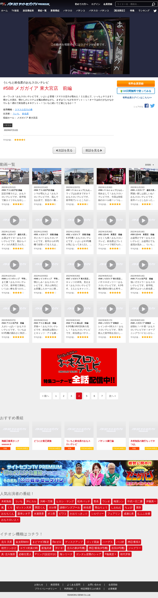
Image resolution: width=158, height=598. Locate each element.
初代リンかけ (8, 548)
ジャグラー (134, 548)
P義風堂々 (111, 554)
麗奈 (138, 507)
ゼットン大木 (23, 507)
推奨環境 (55, 584)
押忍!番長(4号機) (98, 548)
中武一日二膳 (135, 501)
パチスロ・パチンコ (99, 10)
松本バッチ (83, 501)
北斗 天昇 (6, 542)
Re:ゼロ (57, 542)
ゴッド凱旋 (92, 542)
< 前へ (45, 396)
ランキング (143, 10)
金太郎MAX (22, 542)
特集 (132, 10)
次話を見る (64, 150)
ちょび (128, 507)
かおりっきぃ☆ (79, 513)
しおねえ (116, 507)
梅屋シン (119, 501)
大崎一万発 (46, 501)
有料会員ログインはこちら (136, 97)
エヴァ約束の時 (29, 548)
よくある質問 (73, 584)
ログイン (95, 4)
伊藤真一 (151, 501)
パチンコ (80, 10)
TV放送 (15, 10)
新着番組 (55, 10)
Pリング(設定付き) (45, 554)
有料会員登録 (135, 83)
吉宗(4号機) (118, 548)
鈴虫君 (25, 113)
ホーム (4, 10)
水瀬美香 (39, 513)
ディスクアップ (74, 542)
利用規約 (68, 588)
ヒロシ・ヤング (65, 501)
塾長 (96, 501)
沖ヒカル (31, 501)
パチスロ (67, 10)
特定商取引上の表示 (91, 588)
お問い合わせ (94, 584)
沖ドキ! (59, 548)
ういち (16, 113)
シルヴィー (97, 513)
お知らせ (38, 584)
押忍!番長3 (134, 542)
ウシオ (106, 501)
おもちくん (7, 513)
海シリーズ (66, 554)
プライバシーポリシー (46, 588)
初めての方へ (81, 4)
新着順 (148, 165)
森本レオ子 (24, 513)
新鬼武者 (46, 548)
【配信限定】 (119, 10)
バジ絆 (120, 542)
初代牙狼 (125, 554)
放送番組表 (28, 10)
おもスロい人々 (10, 519)
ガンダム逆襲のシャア (88, 554)
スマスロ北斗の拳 (24, 109)
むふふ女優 (143, 513)
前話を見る (93, 150)
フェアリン (113, 513)
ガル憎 (52, 507)
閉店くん (40, 507)
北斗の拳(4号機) (76, 548)
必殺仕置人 (25, 554)
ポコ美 (51, 513)
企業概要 (112, 588)
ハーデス (108, 542)
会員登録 (107, 4)
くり (9, 507)
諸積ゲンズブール (70, 507)
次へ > (112, 396)
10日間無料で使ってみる (136, 91)
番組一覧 (42, 10)
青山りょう (101, 507)
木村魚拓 (6, 501)
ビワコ (62, 513)
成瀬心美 (129, 513)
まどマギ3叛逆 (40, 542)
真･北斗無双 (8, 554)
